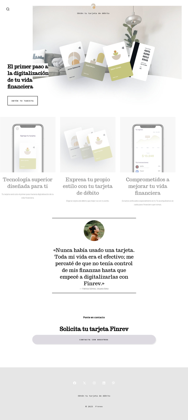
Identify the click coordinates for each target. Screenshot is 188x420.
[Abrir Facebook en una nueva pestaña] (75, 383)
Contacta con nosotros (93, 340)
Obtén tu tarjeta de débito (93, 13)
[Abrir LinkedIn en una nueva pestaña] (104, 383)
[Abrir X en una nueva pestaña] (84, 383)
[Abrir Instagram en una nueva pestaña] (94, 383)
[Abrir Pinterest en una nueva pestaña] (113, 383)
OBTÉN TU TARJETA (23, 101)
